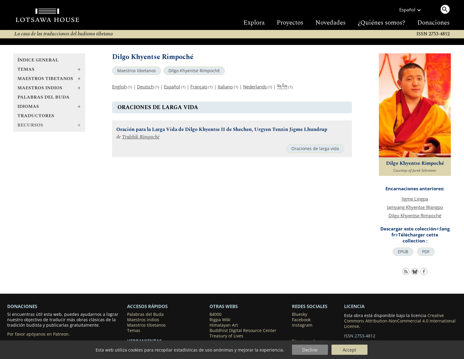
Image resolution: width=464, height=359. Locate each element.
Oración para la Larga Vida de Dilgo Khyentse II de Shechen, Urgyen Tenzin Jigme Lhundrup (221, 129)
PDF (426, 251)
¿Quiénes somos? (381, 23)
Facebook (301, 319)
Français (198, 87)
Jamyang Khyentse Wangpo (415, 207)
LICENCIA (354, 306)
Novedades (330, 23)
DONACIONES (22, 306)
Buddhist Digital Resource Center (243, 330)
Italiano (225, 87)
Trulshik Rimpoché (140, 137)
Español (172, 87)
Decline (309, 350)
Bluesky (299, 314)
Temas (133, 330)
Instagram (302, 325)
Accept (349, 350)
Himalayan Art (224, 325)
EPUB (403, 251)
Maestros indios (143, 319)
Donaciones (433, 23)
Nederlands (255, 87)
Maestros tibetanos (136, 70)
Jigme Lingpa (415, 199)
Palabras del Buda (43, 97)
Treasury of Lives (226, 336)
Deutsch (145, 87)
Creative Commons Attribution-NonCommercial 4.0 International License (400, 321)
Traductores (35, 115)
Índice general (37, 60)
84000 (216, 314)
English (119, 87)
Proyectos (290, 23)
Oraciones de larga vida (315, 148)
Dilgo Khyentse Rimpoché (194, 70)
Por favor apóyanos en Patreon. (38, 334)
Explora (254, 23)
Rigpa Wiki (220, 319)
